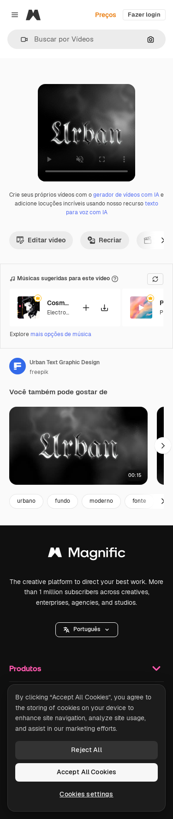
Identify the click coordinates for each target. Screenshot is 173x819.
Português (86, 629)
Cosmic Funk (58, 303)
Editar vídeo (41, 240)
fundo (62, 501)
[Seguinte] (163, 240)
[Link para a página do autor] (17, 366)
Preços (105, 15)
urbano (26, 501)
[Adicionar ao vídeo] (86, 307)
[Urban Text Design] (78, 446)
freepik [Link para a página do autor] (39, 372)
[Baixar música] (104, 307)
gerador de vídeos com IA (126, 195)
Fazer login (144, 14)
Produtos (86, 668)
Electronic (60, 312)
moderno (101, 501)
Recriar (105, 240)
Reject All (86, 750)
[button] (20, 39)
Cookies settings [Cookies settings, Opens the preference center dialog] (86, 794)
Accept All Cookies (87, 772)
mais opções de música (60, 334)
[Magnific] (33, 14)
